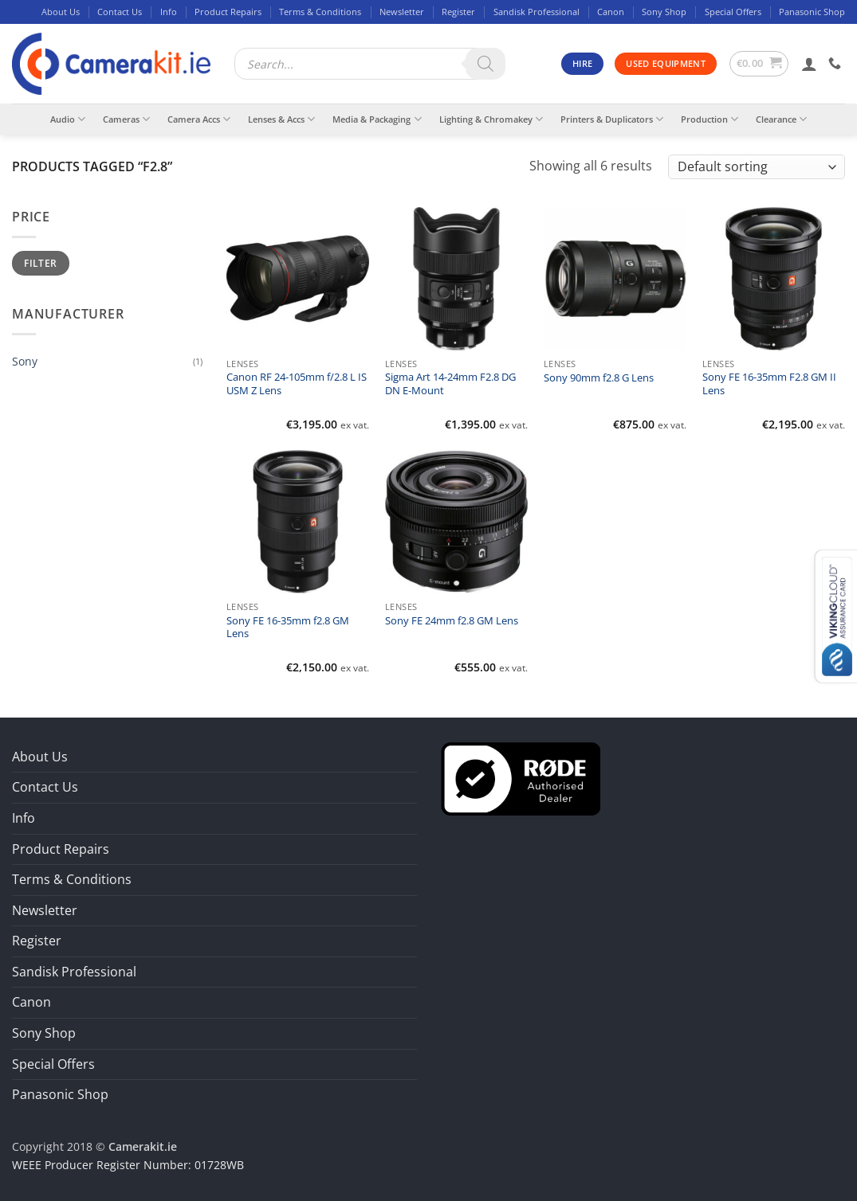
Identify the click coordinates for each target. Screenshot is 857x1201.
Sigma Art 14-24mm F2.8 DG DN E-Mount (450, 384)
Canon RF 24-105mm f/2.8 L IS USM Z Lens (296, 384)
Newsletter (401, 12)
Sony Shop (664, 12)
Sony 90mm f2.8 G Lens (599, 378)
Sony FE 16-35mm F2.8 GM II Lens (769, 384)
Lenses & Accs (281, 119)
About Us (60, 12)
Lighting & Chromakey (491, 119)
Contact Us (119, 12)
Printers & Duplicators (611, 119)
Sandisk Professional (536, 12)
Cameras (126, 119)
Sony (24, 361)
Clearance (781, 119)
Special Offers (733, 12)
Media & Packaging (376, 119)
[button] (759, 63)
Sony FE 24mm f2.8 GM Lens (451, 621)
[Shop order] (756, 167)
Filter (40, 262)
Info (168, 12)
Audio (67, 119)
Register (458, 12)
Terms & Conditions (320, 12)
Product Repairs (228, 12)
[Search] (485, 64)
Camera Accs (198, 119)
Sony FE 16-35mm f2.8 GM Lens (287, 627)
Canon (610, 12)
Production (709, 119)
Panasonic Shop (812, 12)
